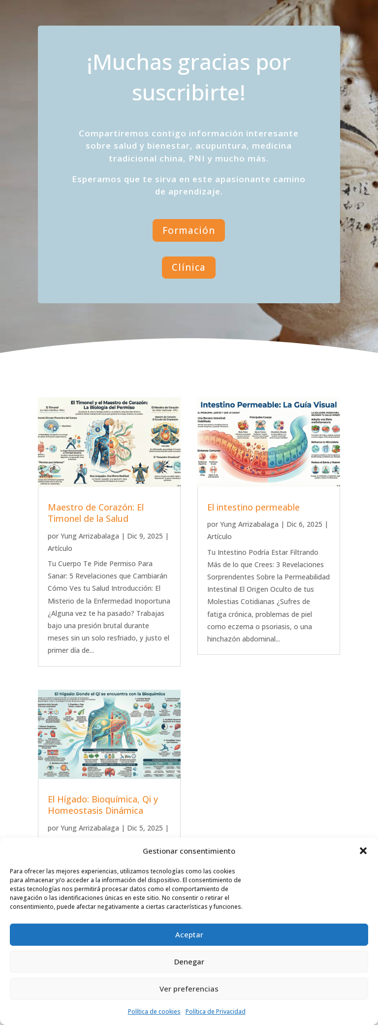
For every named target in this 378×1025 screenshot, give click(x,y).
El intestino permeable (253, 507)
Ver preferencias (189, 988)
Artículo (60, 548)
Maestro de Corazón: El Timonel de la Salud (96, 512)
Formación (188, 230)
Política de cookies (154, 1011)
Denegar (189, 961)
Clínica (189, 267)
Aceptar (189, 934)
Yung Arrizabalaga (90, 536)
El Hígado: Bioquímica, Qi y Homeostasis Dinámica (103, 804)
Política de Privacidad (216, 1011)
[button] (363, 851)
